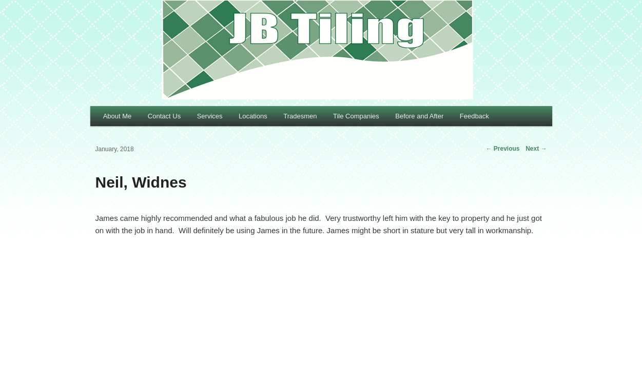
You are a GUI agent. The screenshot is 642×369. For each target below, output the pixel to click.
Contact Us (164, 116)
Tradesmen (300, 116)
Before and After (419, 116)
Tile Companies (356, 116)
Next (536, 148)
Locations (253, 116)
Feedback (474, 116)
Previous (502, 148)
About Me (117, 116)
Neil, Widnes (141, 182)
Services (210, 116)
